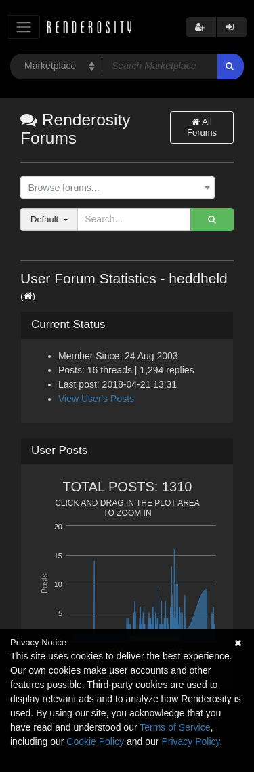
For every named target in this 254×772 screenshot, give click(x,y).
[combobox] (117, 187)
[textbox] (114, 188)
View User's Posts (96, 398)
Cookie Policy (95, 741)
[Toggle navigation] (23, 27)
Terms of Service (175, 727)
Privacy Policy (190, 741)
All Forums (202, 127)
